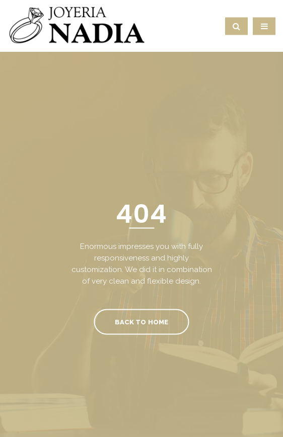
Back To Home (141, 321)
